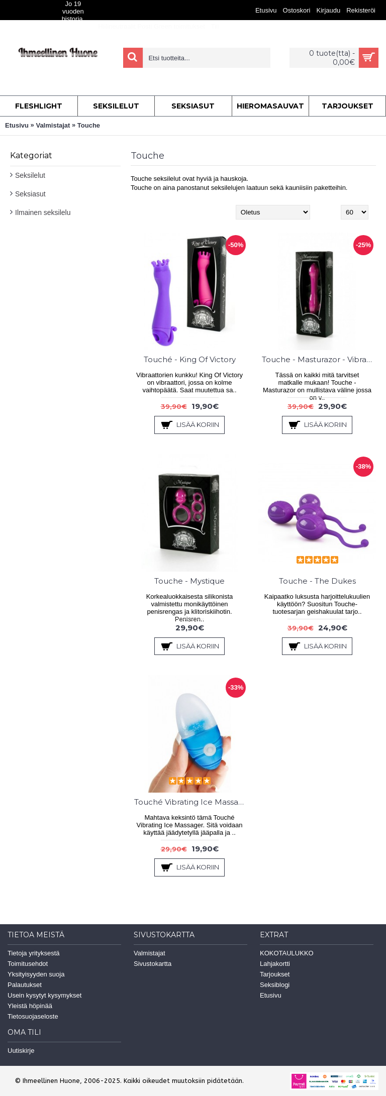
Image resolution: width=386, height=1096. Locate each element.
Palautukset (25, 985)
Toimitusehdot (28, 963)
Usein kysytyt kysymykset (44, 995)
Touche (88, 125)
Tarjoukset (275, 974)
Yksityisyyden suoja (36, 974)
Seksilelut (30, 175)
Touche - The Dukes (317, 581)
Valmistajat (53, 125)
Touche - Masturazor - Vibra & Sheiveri (319, 359)
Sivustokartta (152, 963)
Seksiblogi (275, 985)
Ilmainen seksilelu (43, 212)
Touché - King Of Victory (190, 359)
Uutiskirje (21, 1050)
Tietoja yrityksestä (34, 953)
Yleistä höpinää (30, 1006)
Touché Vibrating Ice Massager (191, 802)
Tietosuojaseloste (33, 1016)
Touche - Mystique (189, 581)
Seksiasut (30, 194)
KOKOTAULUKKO (287, 953)
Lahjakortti (275, 963)
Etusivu (17, 125)
